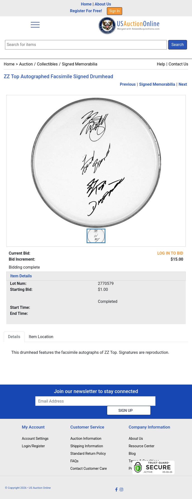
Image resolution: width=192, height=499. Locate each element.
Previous (128, 84)
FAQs (74, 461)
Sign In (114, 11)
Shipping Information (86, 446)
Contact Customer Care (88, 469)
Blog (132, 454)
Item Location (41, 336)
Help (161, 64)
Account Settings (35, 439)
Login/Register (33, 446)
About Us (103, 4)
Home (86, 4)
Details (14, 336)
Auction (26, 64)
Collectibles (47, 64)
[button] (96, 236)
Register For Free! (86, 10)
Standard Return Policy (88, 454)
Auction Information (85, 439)
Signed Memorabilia (79, 64)
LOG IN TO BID (170, 253)
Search (177, 44)
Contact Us (178, 64)
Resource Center (141, 446)
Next (183, 84)
